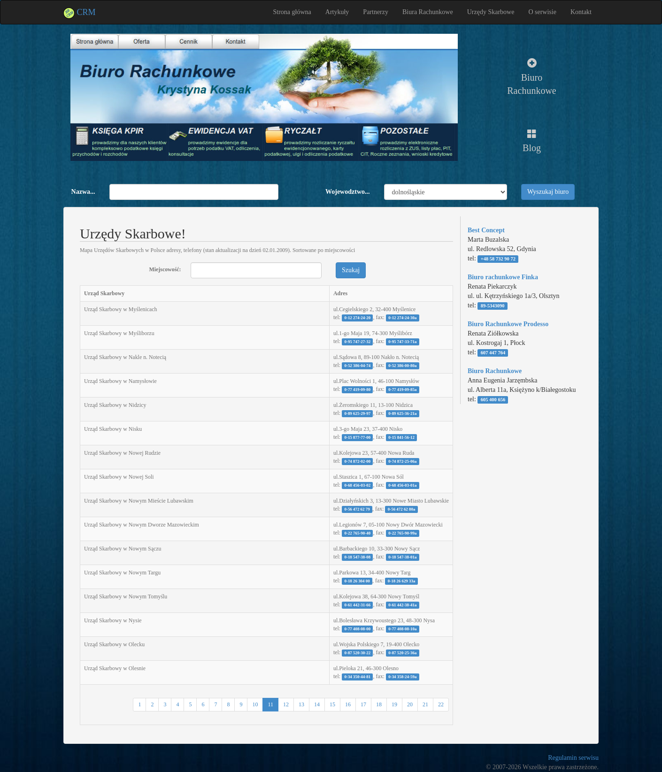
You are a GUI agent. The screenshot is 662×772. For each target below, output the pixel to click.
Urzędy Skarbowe (491, 11)
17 (363, 704)
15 (332, 704)
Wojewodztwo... (347, 191)
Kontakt (581, 11)
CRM (79, 12)
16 (348, 704)
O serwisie (542, 11)
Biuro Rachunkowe (531, 77)
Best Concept (486, 230)
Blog (532, 141)
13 (301, 704)
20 (410, 704)
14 (317, 704)
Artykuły (337, 11)
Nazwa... (83, 191)
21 (425, 704)
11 (270, 704)
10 (255, 704)
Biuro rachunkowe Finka (503, 277)
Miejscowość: (162, 269)
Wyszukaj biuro (548, 191)
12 (286, 704)
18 (379, 704)
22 (441, 704)
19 (394, 704)
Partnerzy (375, 11)
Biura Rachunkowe (427, 11)
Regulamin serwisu (573, 757)
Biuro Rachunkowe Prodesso (508, 324)
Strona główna (292, 11)
